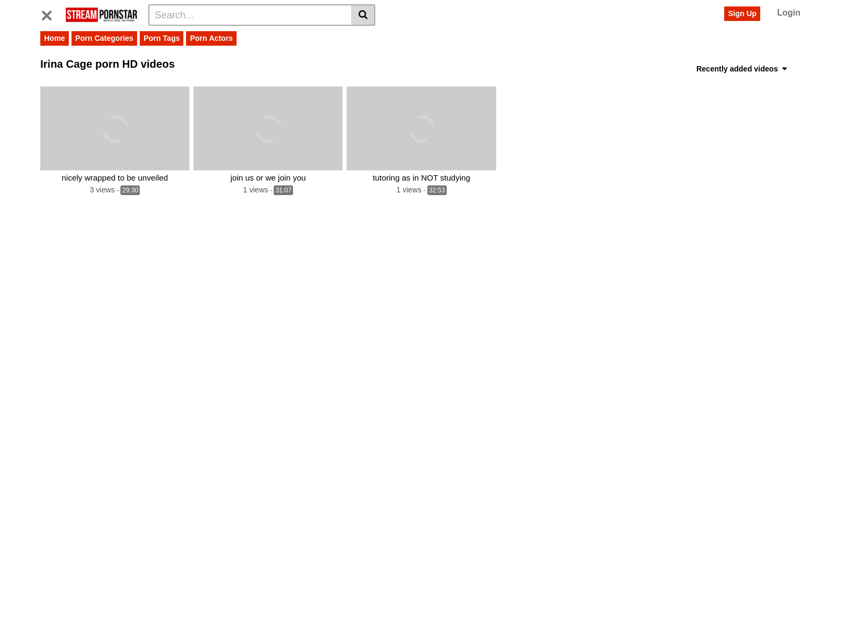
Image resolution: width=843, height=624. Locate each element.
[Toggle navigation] (50, 13)
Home (54, 38)
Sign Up (742, 13)
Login (789, 12)
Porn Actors (211, 38)
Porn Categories (104, 38)
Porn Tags (162, 38)
